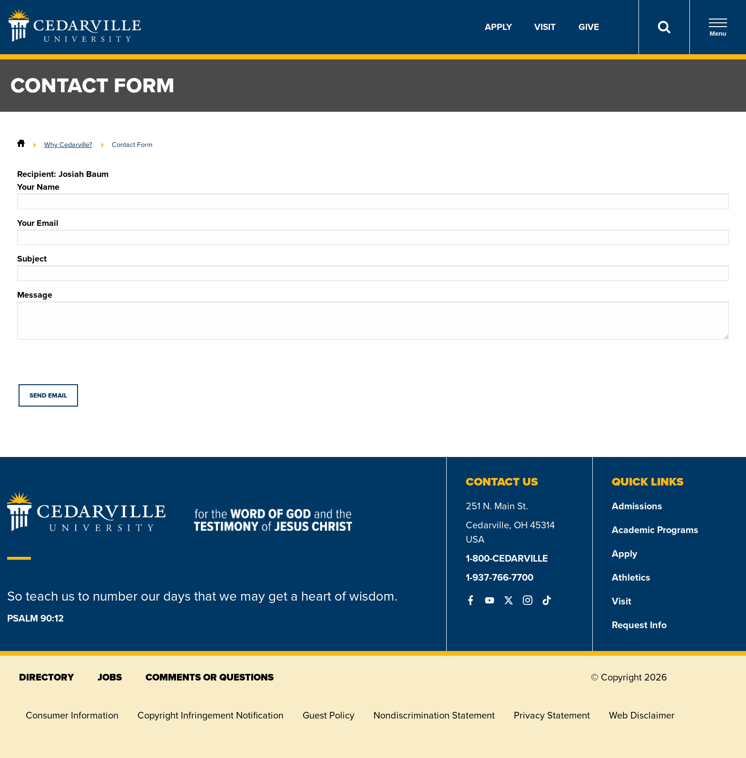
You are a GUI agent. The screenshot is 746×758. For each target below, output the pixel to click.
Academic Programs (655, 530)
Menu (718, 27)
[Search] (663, 27)
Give (589, 27)
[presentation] (89, 365)
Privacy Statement (552, 715)
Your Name (373, 195)
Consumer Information (72, 715)
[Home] (21, 144)
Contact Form (132, 144)
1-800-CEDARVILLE (507, 558)
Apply (498, 27)
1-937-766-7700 (499, 577)
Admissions (637, 506)
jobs (110, 677)
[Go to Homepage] (75, 39)
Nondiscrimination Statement (434, 715)
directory (46, 677)
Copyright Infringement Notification (210, 715)
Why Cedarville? (68, 144)
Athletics (631, 577)
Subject (373, 267)
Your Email (373, 231)
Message (373, 314)
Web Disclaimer (642, 715)
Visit (545, 27)
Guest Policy (328, 715)
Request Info (639, 625)
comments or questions (210, 677)
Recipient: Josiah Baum (62, 174)
